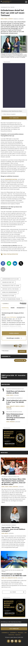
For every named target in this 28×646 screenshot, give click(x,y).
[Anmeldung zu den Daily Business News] (14, 114)
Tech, (6, 577)
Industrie (8, 407)
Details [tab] (12, 307)
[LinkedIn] (19, 641)
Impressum (18, 634)
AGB (25, 632)
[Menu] (26, 2)
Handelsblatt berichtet (11, 179)
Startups (10, 18)
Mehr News (4, 452)
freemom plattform (8, 295)
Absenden (22, 351)
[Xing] (15, 641)
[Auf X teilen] (21, 263)
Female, (6, 18)
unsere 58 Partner (11, 317)
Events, (7, 486)
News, (2, 18)
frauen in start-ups (8, 282)
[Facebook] (8, 641)
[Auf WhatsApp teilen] (9, 263)
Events (11, 395)
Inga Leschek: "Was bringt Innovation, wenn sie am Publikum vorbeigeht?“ (13, 529)
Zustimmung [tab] (5, 307)
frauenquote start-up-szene (10, 285)
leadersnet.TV (5, 356)
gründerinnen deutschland (10, 279)
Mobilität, (12, 406)
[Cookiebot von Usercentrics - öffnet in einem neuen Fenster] (20, 304)
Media (6, 533)
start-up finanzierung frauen (11, 299)
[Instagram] (12, 641)
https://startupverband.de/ (9, 254)
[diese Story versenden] (3, 269)
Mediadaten (20, 632)
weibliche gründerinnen (9, 292)
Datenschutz (11, 634)
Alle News (17, 592)
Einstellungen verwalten (14, 338)
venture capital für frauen (10, 289)
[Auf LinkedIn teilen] (15, 263)
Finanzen (12, 421)
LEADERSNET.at (13, 632)
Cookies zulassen (14, 333)
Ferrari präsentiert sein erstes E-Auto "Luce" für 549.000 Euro (16, 402)
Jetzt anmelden (14, 117)
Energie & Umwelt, (20, 406)
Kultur (15, 577)
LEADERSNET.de (5, 632)
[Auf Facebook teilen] (3, 263)
